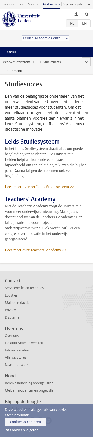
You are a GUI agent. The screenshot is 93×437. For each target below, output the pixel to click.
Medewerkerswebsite (16, 62)
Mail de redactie (17, 302)
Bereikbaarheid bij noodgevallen (29, 383)
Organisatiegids (72, 4)
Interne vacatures (18, 350)
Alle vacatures (15, 357)
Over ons (12, 335)
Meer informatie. (18, 415)
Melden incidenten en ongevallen (30, 390)
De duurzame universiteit (24, 343)
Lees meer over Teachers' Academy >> (36, 250)
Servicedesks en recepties (24, 288)
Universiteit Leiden (13, 4)
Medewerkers (51, 4)
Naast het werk (16, 364)
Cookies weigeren (24, 430)
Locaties (11, 295)
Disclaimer (13, 317)
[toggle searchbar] (87, 14)
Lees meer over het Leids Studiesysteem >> (39, 187)
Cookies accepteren (25, 422)
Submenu (14, 71)
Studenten (34, 4)
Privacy (10, 310)
